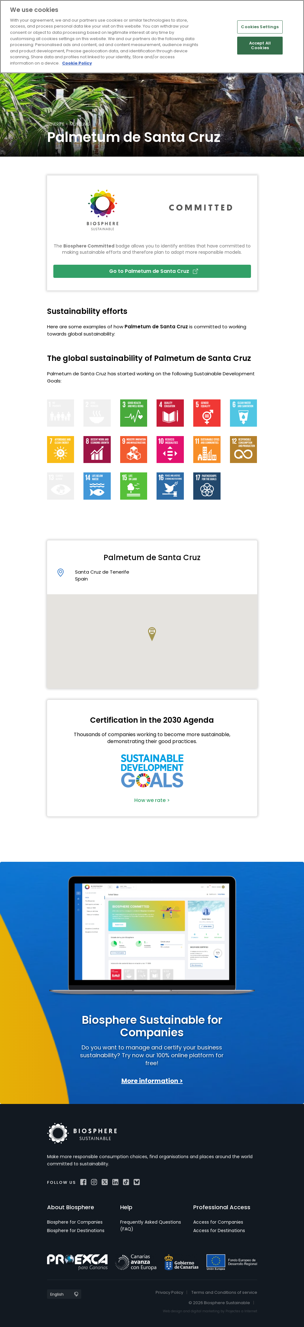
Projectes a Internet (241, 1311)
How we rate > (152, 800)
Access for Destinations (219, 1230)
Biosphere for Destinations (75, 1230)
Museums (80, 124)
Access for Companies (218, 1222)
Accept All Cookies (260, 45)
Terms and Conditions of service (224, 1292)
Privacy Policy (169, 1292)
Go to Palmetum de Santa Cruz (153, 271)
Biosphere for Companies (75, 1222)
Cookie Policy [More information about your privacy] (77, 63)
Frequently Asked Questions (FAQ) (150, 1225)
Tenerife (55, 124)
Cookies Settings (260, 27)
